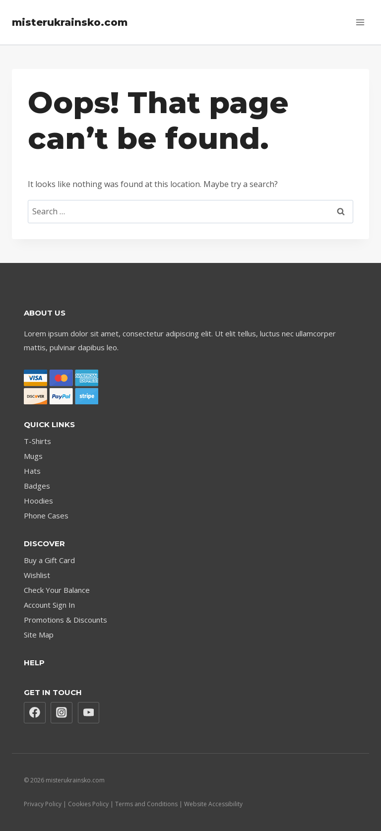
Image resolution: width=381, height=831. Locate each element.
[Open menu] (360, 22)
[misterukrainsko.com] (69, 22)
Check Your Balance (57, 590)
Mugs (33, 456)
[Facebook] (35, 713)
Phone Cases (46, 515)
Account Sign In (49, 605)
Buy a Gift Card (49, 560)
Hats (32, 471)
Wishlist (37, 575)
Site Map (39, 634)
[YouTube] (89, 713)
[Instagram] (61, 713)
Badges (37, 486)
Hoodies (38, 501)
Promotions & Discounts (65, 620)
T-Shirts (37, 441)
